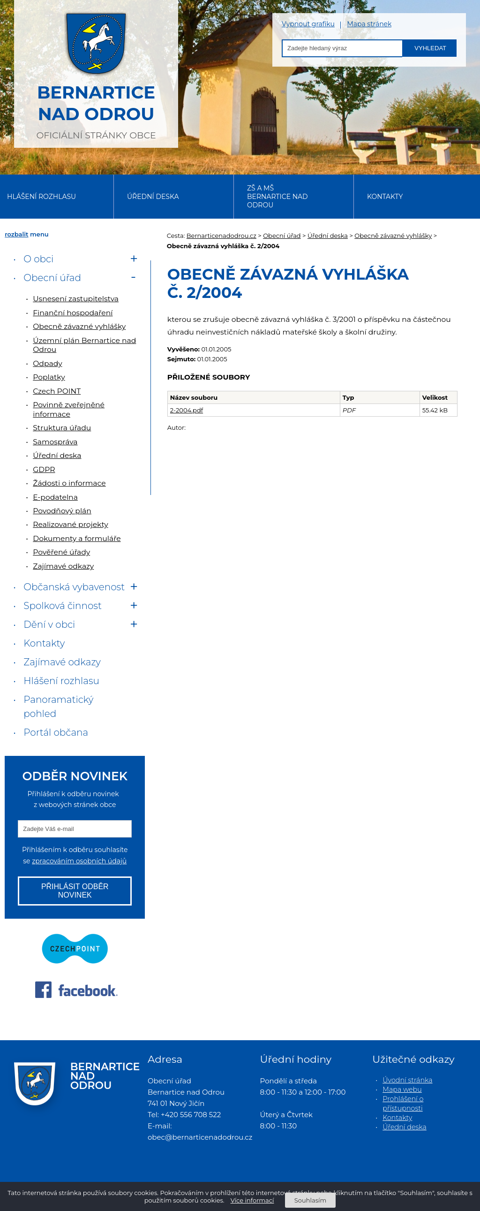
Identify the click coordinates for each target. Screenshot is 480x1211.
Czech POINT (57, 391)
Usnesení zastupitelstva (76, 298)
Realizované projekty (70, 524)
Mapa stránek (369, 24)
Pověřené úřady (61, 552)
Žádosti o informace (69, 483)
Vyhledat (430, 48)
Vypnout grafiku (308, 24)
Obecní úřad (282, 235)
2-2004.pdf (186, 410)
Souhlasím (310, 1200)
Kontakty (385, 196)
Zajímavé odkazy (63, 566)
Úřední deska (153, 196)
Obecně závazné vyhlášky (393, 235)
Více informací (252, 1200)
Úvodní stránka (407, 1080)
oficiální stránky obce (96, 73)
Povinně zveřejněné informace (69, 409)
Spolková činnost (62, 605)
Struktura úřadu (62, 427)
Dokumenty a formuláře (76, 538)
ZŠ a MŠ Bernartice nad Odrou (277, 196)
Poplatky (49, 377)
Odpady (47, 363)
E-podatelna (55, 497)
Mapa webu (402, 1089)
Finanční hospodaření (72, 312)
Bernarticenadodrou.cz (221, 235)
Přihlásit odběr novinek (75, 891)
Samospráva (55, 441)
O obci (38, 259)
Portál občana (55, 732)
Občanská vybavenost (74, 587)
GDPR (44, 469)
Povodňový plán (62, 510)
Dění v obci (49, 624)
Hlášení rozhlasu (41, 196)
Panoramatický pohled (58, 706)
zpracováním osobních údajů (79, 861)
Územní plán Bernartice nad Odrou (84, 345)
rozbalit (16, 234)
